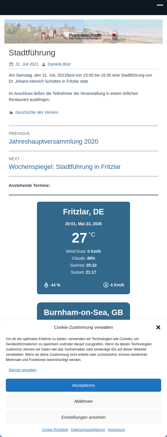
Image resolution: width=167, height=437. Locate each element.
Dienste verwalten (22, 370)
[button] (158, 327)
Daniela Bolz (59, 64)
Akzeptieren (83, 385)
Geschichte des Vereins (36, 112)
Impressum (116, 430)
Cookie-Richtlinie (55, 430)
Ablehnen (83, 401)
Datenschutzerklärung (88, 430)
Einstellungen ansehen (83, 417)
